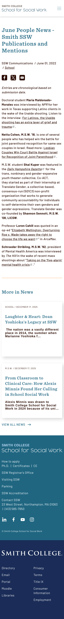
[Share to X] (13, 77)
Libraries (8, 595)
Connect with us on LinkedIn (4, 519)
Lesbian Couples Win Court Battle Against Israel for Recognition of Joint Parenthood (30, 152)
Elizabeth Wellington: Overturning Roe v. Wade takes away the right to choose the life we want (31, 234)
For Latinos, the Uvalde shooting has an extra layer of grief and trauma (29, 122)
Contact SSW (11, 500)
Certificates (21, 466)
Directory (8, 568)
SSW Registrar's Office (18, 472)
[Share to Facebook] (4, 77)
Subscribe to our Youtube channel (22, 519)
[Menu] (59, 8)
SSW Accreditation (15, 493)
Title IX (39, 582)
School (10, 67)
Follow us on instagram (31, 519)
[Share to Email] (22, 77)
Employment (42, 600)
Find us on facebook (13, 519)
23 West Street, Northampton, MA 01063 (30, 504)
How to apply (11, 461)
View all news (13, 424)
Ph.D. (5, 466)
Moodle (7, 588)
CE (35, 466)
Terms (38, 575)
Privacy (39, 568)
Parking (7, 486)
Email (6, 575)
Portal (6, 582)
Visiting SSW (11, 479)
